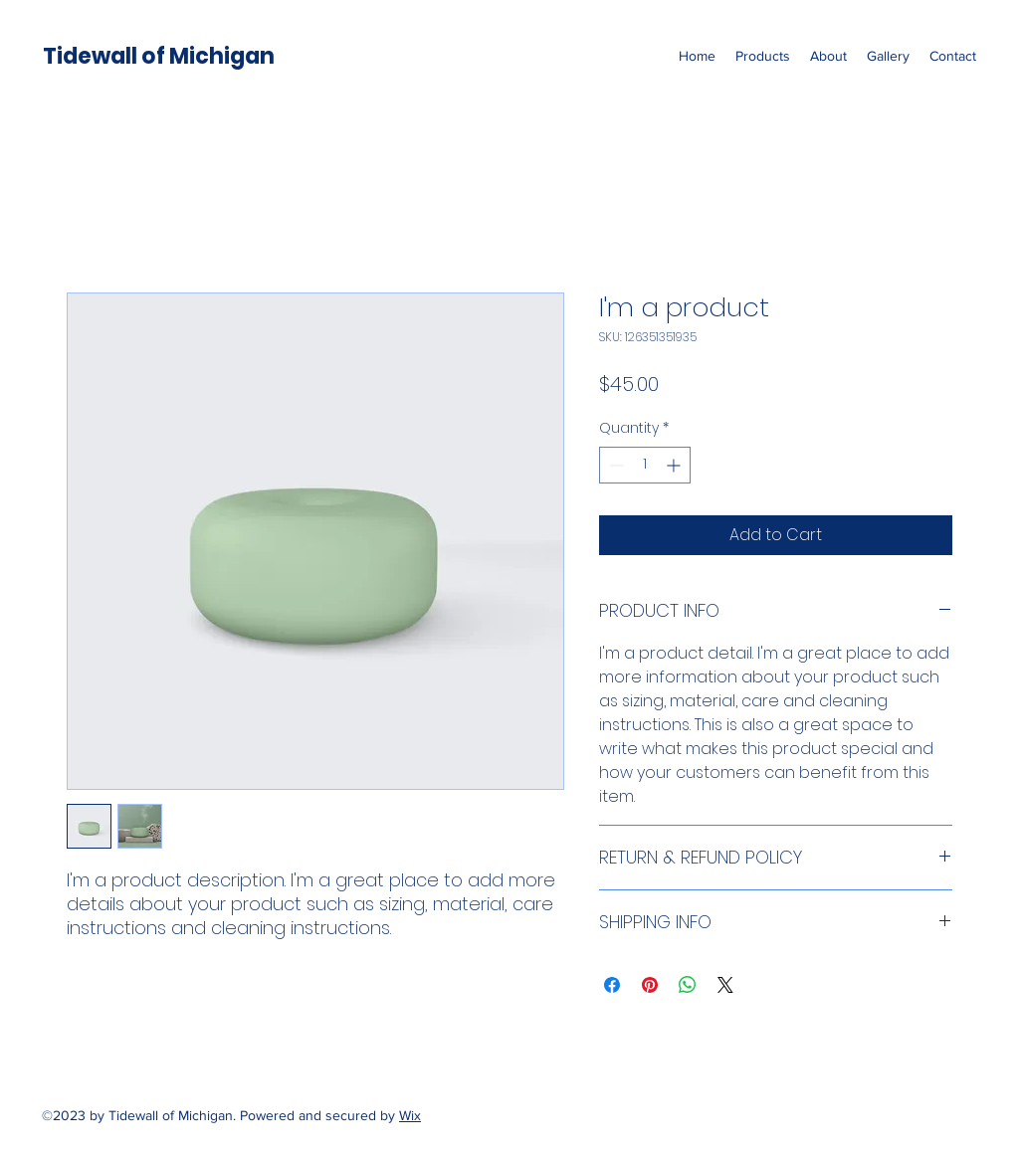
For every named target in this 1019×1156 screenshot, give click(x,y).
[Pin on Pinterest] (650, 985)
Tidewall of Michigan (159, 56)
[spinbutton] (645, 465)
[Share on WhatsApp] (688, 985)
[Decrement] (614, 465)
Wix (410, 1115)
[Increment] (675, 465)
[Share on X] (725, 985)
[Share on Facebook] (612, 985)
